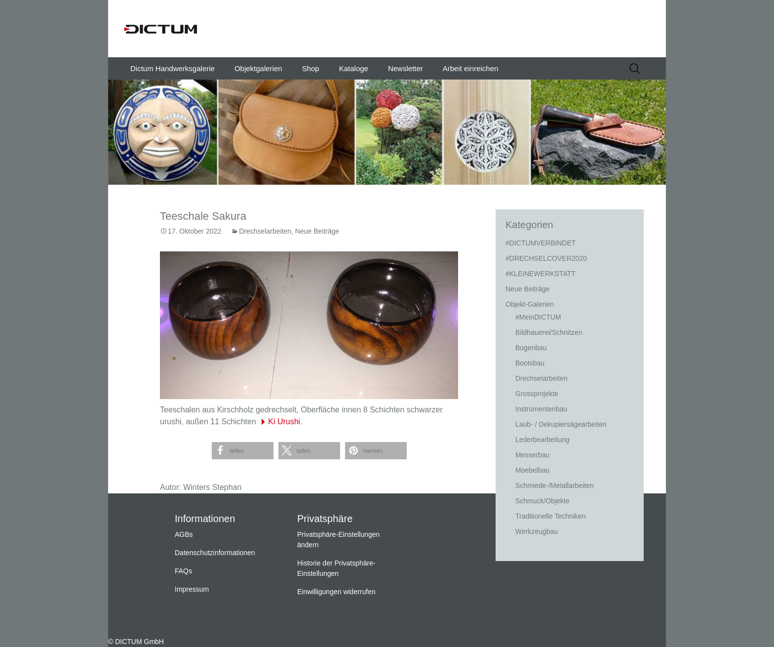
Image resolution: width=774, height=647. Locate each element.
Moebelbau (532, 470)
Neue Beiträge (317, 231)
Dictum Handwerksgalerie (172, 68)
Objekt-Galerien (529, 304)
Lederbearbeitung (542, 440)
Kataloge (353, 68)
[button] (242, 450)
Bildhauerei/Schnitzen (548, 332)
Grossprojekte (536, 394)
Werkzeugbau (536, 531)
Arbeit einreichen (471, 68)
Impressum (192, 589)
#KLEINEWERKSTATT (540, 274)
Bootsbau (529, 363)
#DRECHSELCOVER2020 (546, 258)
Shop (310, 68)
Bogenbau (531, 348)
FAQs (183, 571)
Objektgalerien (258, 68)
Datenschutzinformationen (215, 553)
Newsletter (405, 68)
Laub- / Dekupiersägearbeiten (560, 424)
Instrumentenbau (541, 409)
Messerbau (532, 455)
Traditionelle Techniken (550, 516)
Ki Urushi (284, 421)
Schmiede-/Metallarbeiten (554, 485)
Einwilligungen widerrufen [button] (336, 592)
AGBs (184, 534)
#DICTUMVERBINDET (540, 243)
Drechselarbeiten (265, 231)
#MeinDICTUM (538, 317)
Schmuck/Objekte (542, 501)
